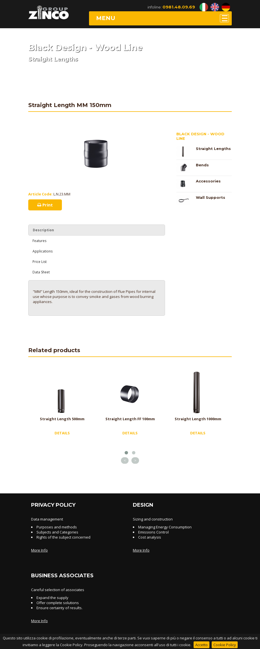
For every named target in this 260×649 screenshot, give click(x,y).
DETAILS (62, 432)
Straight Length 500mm (62, 418)
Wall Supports (210, 197)
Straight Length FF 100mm (130, 418)
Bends (202, 165)
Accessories (208, 181)
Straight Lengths (213, 148)
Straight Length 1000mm (198, 418)
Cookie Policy (224, 644)
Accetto (201, 644)
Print (45, 205)
